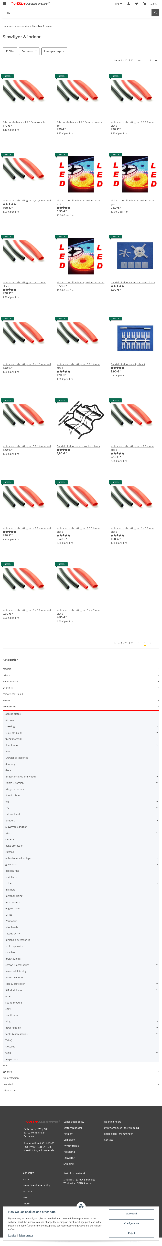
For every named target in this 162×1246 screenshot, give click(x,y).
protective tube (14, 977)
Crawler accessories (16, 757)
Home (26, 1179)
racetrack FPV (12, 933)
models (7, 668)
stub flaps (11, 877)
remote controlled (13, 694)
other (8, 996)
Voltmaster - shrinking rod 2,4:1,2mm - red (27, 364)
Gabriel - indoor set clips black (128, 364)
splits (8, 1008)
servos (6, 700)
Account (27, 1191)
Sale (5, 1065)
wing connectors (14, 789)
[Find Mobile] (77, 12)
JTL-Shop (144, 1241)
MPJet (8, 914)
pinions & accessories (17, 939)
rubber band (12, 814)
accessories (9, 706)
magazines (11, 1059)
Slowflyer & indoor (16, 826)
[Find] (155, 12)
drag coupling (13, 958)
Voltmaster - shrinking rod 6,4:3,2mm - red (27, 610)
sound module (13, 1002)
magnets (10, 889)
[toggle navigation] (4, 2)
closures (10, 1046)
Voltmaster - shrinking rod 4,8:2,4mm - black (132, 448)
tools (8, 1052)
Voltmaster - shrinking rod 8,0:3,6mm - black (78, 530)
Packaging (69, 1151)
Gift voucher (10, 1090)
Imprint (12, 1235)
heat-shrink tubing (16, 971)
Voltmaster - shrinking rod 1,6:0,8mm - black (132, 123)
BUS (7, 751)
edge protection (14, 845)
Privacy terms (26, 1235)
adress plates (13, 713)
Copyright (68, 1157)
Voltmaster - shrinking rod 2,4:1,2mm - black (24, 284)
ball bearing (12, 870)
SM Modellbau (13, 990)
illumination (12, 745)
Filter (9, 51)
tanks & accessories (16, 1034)
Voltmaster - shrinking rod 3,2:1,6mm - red (27, 446)
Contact (108, 1139)
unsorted (8, 1084)
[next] (156, 60)
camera (9, 839)
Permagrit (11, 921)
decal (8, 770)
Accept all (131, 1213)
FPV (7, 808)
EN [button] (117, 4)
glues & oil (11, 864)
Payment (68, 1133)
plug (7, 1021)
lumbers (10, 820)
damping (10, 764)
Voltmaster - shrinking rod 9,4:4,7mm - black (78, 611)
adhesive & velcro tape (18, 858)
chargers (8, 687)
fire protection (11, 1078)
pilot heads (11, 927)
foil (7, 801)
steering (10, 726)
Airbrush (10, 720)
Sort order (28, 51)
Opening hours (112, 1121)
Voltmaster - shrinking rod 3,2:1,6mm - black (78, 366)
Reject (131, 1233)
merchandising (14, 895)
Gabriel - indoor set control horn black (78, 446)
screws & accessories (17, 965)
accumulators (10, 681)
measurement (13, 902)
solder (9, 883)
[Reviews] (9, 204)
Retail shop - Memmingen (118, 1133)
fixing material (13, 739)
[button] (129, 3)
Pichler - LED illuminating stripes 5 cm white (78, 202)
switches (10, 952)
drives (6, 675)
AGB (25, 1197)
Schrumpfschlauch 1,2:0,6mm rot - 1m (24, 122)
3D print (7, 1071)
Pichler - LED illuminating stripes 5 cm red (80, 282)
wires (8, 833)
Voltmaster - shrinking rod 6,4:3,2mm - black (132, 530)
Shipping (68, 1163)
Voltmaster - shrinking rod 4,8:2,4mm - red (27, 528)
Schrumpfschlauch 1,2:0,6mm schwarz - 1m (79, 123)
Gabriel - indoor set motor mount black (133, 282)
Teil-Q (8, 1040)
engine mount (13, 908)
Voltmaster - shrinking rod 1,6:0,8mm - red (27, 200)
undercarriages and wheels (21, 776)
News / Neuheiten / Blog (36, 1185)
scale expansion (14, 946)
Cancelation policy (73, 1121)
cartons (9, 852)
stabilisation (12, 1015)
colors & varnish (14, 782)
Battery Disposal (72, 1127)
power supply (13, 1027)
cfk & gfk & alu (13, 732)
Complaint (69, 1139)
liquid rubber (13, 795)
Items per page (52, 51)
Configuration (131, 1223)
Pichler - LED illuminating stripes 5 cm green (132, 202)
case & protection (15, 983)
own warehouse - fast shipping (121, 1127)
